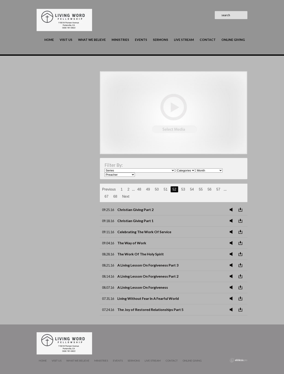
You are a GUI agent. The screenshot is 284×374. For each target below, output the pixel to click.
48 (139, 189)
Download (242, 210)
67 (106, 196)
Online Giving (233, 40)
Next (125, 196)
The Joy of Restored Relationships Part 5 (150, 309)
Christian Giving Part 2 (135, 209)
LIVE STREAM (184, 40)
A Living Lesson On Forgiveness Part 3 (147, 265)
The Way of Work (131, 243)
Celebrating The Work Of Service (144, 232)
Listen (232, 210)
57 (218, 189)
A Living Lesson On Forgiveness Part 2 (147, 276)
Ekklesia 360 (238, 360)
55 (201, 189)
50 (157, 189)
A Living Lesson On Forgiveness (142, 287)
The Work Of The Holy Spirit (140, 254)
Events (141, 40)
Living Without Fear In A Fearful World (148, 298)
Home (49, 40)
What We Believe (92, 40)
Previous (109, 189)
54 (192, 189)
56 (209, 189)
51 (166, 189)
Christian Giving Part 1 (135, 221)
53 (183, 189)
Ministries (120, 40)
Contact (208, 40)
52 (174, 189)
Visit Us (66, 40)
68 (115, 196)
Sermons (160, 40)
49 (148, 189)
